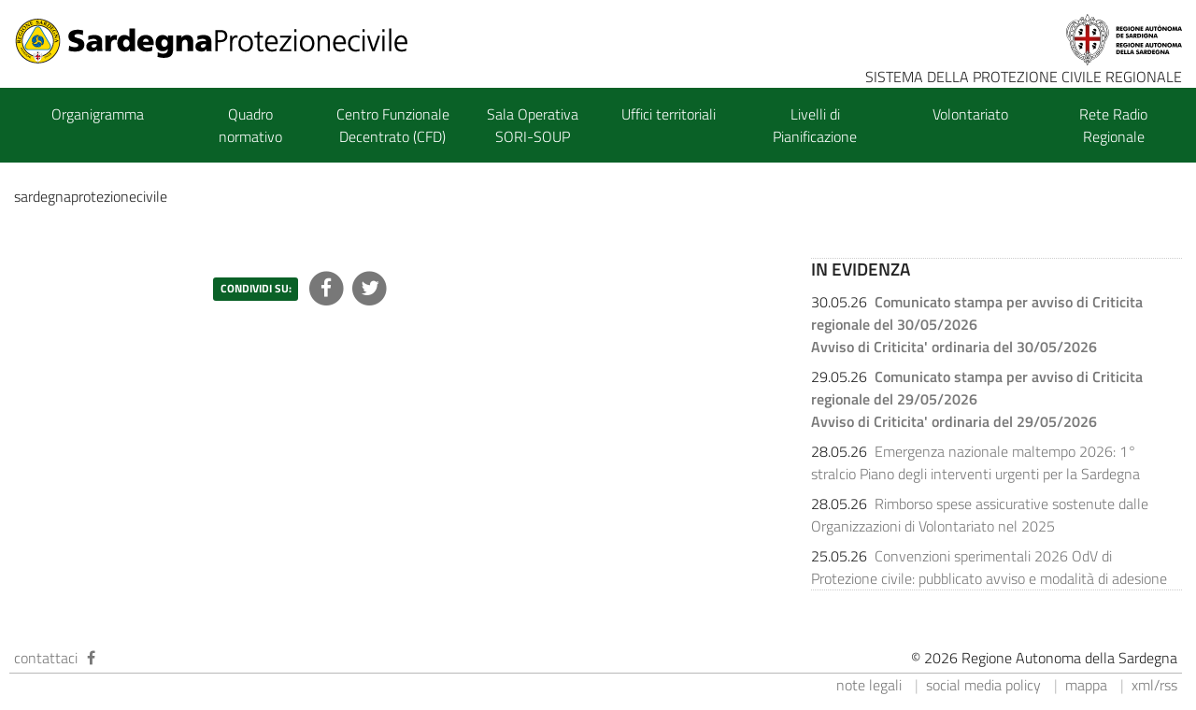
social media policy (983, 685)
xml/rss (1154, 685)
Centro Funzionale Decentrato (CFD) (392, 125)
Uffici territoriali (668, 114)
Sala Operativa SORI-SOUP (532, 125)
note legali (869, 685)
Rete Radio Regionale (1113, 125)
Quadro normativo (250, 125)
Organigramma (97, 114)
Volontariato (970, 114)
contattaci (46, 657)
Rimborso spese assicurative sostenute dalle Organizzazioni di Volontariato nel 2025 (979, 514)
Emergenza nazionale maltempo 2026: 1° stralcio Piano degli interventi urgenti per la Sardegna (975, 462)
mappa (1086, 685)
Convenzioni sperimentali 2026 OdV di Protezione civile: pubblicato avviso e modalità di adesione (989, 567)
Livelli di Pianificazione (815, 125)
